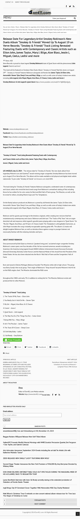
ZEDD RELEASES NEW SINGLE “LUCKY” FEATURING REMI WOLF (26, 458)
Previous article (9, 359)
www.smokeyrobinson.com (18, 129)
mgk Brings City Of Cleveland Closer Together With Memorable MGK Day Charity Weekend (36, 488)
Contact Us (9, 2)
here (18, 66)
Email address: (8, 411)
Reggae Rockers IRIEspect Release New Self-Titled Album (24, 437)
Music (7, 353)
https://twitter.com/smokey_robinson (21, 137)
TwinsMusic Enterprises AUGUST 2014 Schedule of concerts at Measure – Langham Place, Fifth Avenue (64, 364)
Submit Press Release (22, 2)
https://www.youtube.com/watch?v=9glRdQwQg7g (53, 82)
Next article (72, 359)
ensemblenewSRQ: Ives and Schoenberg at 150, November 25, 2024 (28, 431)
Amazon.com (40, 179)
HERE (51, 179)
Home (12, 27)
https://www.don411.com (33, 394)
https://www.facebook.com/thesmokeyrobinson (26, 133)
